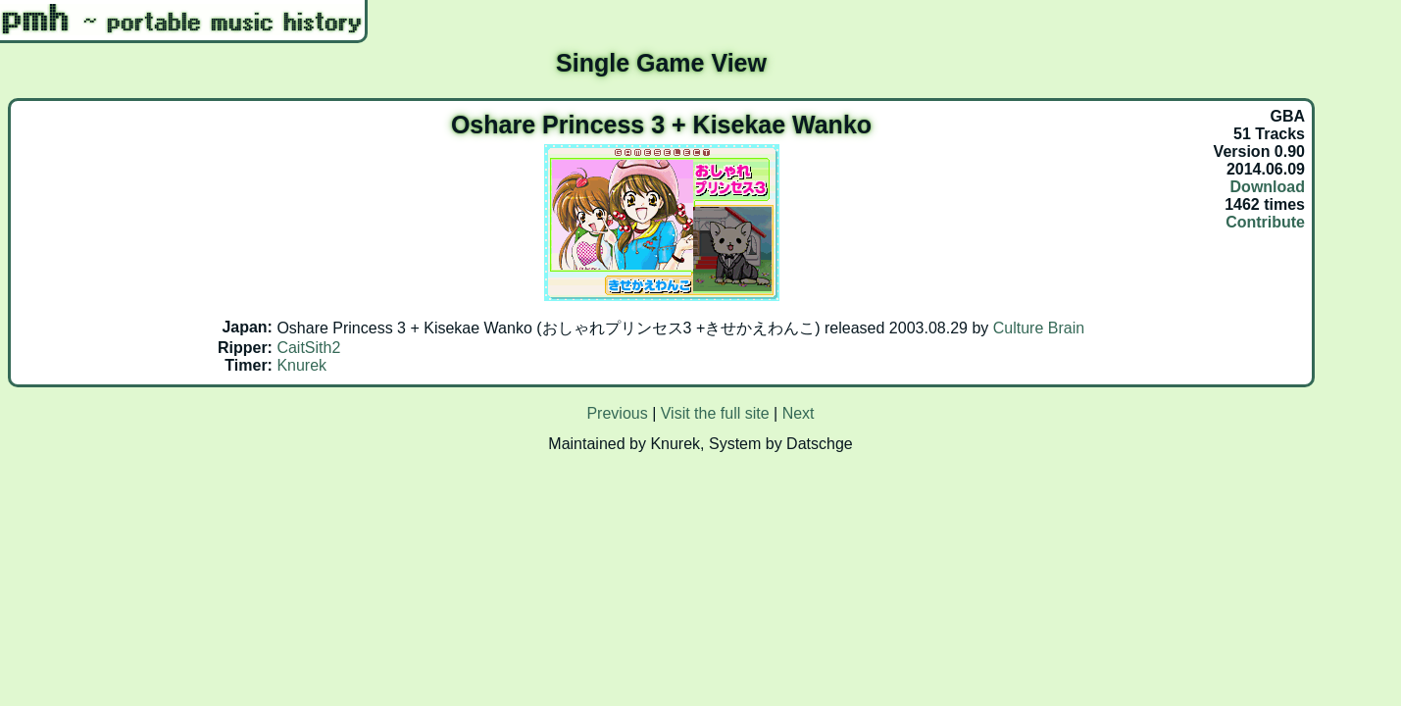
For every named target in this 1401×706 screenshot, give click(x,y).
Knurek (301, 365)
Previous (616, 413)
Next (798, 413)
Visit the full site (715, 413)
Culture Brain (1038, 328)
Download (1267, 186)
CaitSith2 (308, 347)
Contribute (1265, 222)
